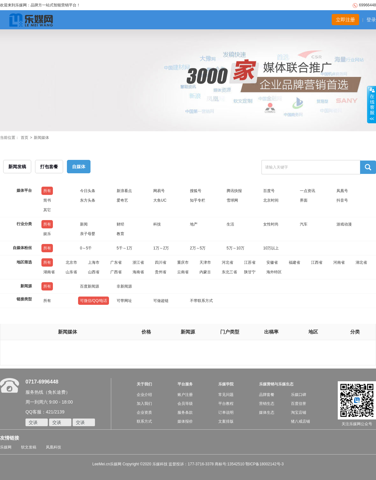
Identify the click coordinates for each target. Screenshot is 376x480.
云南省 (183, 272)
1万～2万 (161, 248)
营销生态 (266, 403)
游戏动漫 (344, 224)
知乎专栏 (197, 200)
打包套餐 (49, 166)
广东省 (116, 262)
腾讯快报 (234, 191)
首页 (24, 137)
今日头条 (87, 191)
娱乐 (47, 234)
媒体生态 (266, 412)
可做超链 (161, 300)
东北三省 (229, 272)
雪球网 (232, 200)
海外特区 (274, 272)
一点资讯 (307, 191)
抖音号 (342, 200)
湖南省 (49, 272)
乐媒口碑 (298, 394)
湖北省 (361, 262)
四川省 (160, 262)
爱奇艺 (122, 200)
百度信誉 (298, 403)
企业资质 (144, 412)
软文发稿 (28, 447)
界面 (303, 200)
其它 (47, 210)
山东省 (71, 272)
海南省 (138, 272)
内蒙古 (205, 272)
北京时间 (270, 200)
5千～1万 (124, 248)
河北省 (227, 262)
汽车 (303, 224)
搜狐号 (195, 191)
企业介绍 (144, 394)
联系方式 (144, 421)
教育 (120, 234)
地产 (194, 224)
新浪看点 (124, 191)
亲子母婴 (87, 234)
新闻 (84, 224)
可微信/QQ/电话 (93, 300)
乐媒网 (5, 447)
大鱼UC (159, 200)
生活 (230, 224)
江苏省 (250, 262)
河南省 (339, 262)
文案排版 (226, 421)
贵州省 (160, 272)
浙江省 (138, 262)
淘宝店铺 (298, 412)
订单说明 (226, 412)
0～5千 (86, 248)
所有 (47, 191)
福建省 (294, 262)
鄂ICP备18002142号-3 (264, 464)
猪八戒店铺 (300, 421)
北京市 (71, 262)
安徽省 (272, 262)
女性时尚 (270, 224)
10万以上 (271, 248)
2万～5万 (198, 248)
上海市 (93, 262)
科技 (157, 224)
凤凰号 (342, 191)
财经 (120, 224)
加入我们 (144, 403)
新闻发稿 (17, 166)
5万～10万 (235, 248)
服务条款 (185, 412)
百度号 (269, 191)
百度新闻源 (89, 286)
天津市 (205, 262)
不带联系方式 (201, 300)
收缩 (371, 105)
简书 (47, 200)
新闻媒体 (41, 137)
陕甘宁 (250, 272)
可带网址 (124, 300)
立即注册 (345, 19)
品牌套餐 (266, 394)
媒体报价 (185, 421)
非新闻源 (124, 286)
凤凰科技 (53, 447)
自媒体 (78, 166)
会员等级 (185, 403)
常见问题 (226, 394)
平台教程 (226, 403)
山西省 (93, 272)
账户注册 (185, 394)
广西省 (116, 272)
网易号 (159, 191)
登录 (371, 19)
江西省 (316, 262)
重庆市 (183, 262)
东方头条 (87, 200)
